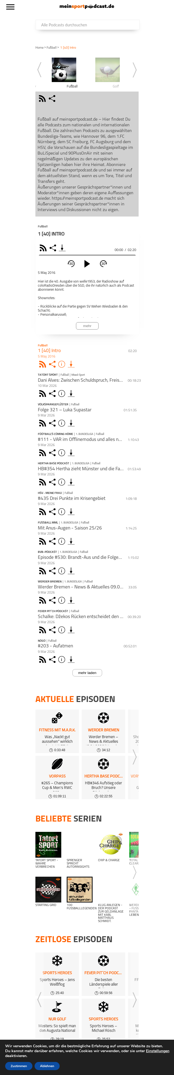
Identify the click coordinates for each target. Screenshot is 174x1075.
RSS (44, 248)
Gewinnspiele (140, 1053)
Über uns (115, 1053)
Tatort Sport (48, 375)
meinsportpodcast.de (41, 1067)
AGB (107, 1060)
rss (43, 98)
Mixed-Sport (78, 375)
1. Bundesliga (84, 434)
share (52, 98)
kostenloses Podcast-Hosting (62, 1053)
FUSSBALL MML (48, 523)
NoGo (41, 641)
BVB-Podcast (47, 552)
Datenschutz (41, 1060)
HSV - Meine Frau (50, 493)
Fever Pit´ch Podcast (53, 611)
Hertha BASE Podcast (53, 463)
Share (53, 248)
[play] (87, 264)
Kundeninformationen (78, 1060)
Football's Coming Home (55, 434)
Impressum (15, 1060)
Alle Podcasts (17, 1053)
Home (39, 47)
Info (62, 364)
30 (71, 264)
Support (123, 1060)
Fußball (52, 47)
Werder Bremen (50, 582)
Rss (43, 364)
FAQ (98, 1053)
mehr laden (87, 673)
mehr (87, 326)
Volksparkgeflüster (53, 404)
